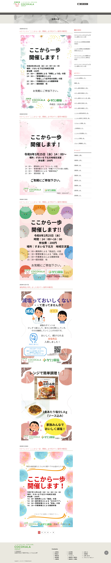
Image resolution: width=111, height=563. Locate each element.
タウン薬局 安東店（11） (81, 93)
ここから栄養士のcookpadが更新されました (82, 49)
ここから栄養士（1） (80, 78)
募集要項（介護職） (73, 559)
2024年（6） (78, 165)
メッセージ (71, 555)
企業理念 (56, 552)
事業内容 (57, 555)
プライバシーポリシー (88, 557)
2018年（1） (78, 195)
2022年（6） (78, 175)
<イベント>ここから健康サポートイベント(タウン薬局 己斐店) (82, 57)
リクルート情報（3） (80, 123)
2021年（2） (78, 180)
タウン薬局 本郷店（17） (81, 108)
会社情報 (70, 552)
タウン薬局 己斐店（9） (81, 103)
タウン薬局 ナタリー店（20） (82, 98)
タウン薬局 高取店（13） (81, 88)
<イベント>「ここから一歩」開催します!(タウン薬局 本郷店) (43, 31)
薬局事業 (57, 557)
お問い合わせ (86, 555)
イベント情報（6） (79, 138)
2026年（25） (78, 155)
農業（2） (77, 83)
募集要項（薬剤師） (73, 557)
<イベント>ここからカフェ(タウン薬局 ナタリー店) (82, 36)
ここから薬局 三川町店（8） (82, 118)
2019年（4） (78, 190)
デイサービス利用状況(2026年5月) (82, 42)
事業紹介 (56, 553)
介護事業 (57, 559)
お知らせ (85, 552)
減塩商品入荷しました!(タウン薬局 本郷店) (36, 287)
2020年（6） (78, 185)
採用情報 (70, 553)
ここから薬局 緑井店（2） (81, 113)
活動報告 (85, 553)
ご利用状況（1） (79, 128)
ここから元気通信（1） (80, 133)
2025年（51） (78, 160)
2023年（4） (78, 170)
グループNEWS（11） (80, 143)
